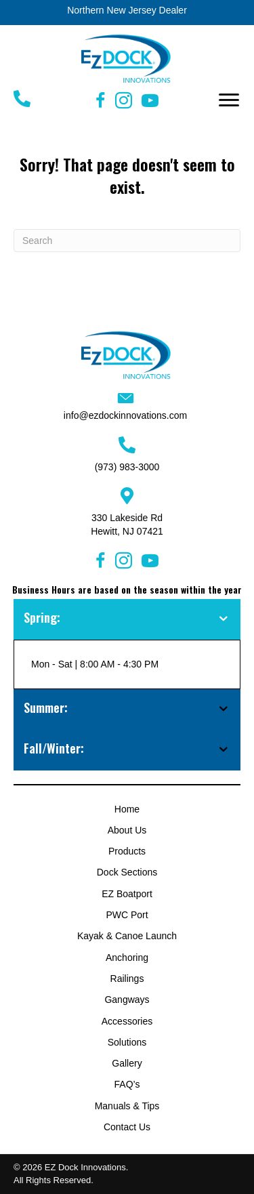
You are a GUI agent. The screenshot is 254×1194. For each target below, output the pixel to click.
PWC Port (127, 914)
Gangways (126, 999)
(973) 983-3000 (127, 466)
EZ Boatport (127, 893)
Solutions (127, 1042)
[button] (229, 100)
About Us (127, 830)
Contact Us (127, 1126)
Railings (127, 978)
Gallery (127, 1063)
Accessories (127, 1021)
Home (127, 809)
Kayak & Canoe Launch (127, 935)
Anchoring (127, 957)
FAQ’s (127, 1084)
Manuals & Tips (127, 1105)
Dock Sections (127, 872)
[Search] (127, 240)
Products (127, 851)
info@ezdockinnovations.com (125, 415)
